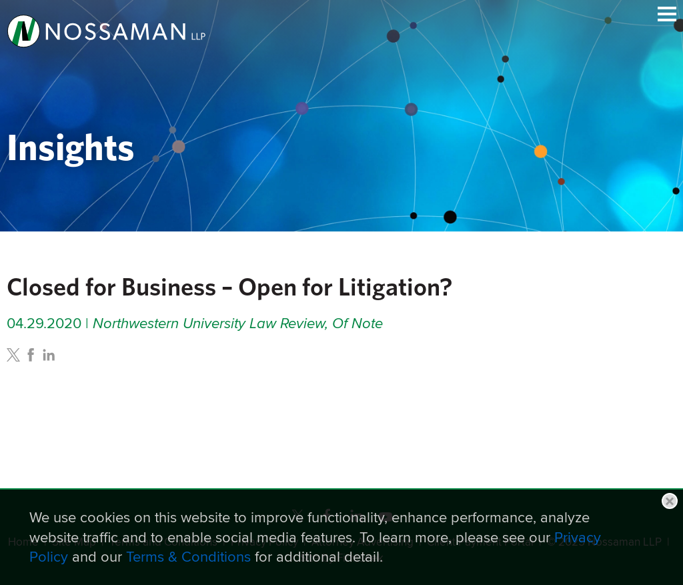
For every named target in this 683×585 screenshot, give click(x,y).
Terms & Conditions (188, 556)
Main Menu (667, 14)
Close (670, 501)
